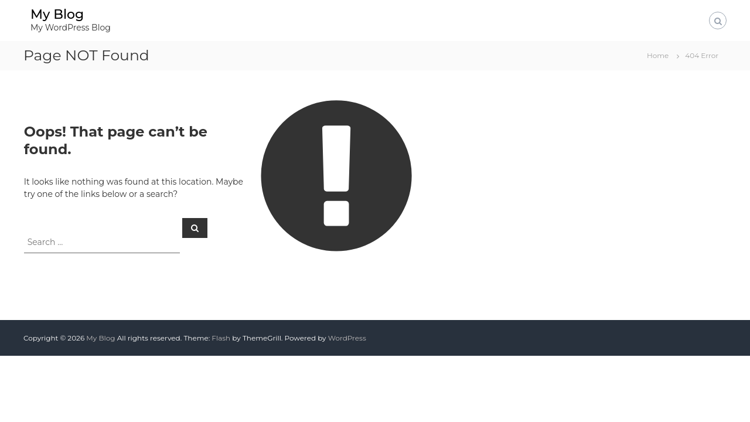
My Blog (57, 14)
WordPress (347, 337)
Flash (221, 337)
